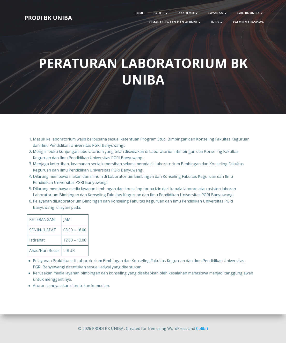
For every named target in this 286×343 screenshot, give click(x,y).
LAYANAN (218, 13)
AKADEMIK (188, 13)
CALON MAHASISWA (248, 22)
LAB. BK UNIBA (250, 13)
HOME (139, 13)
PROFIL (161, 13)
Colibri (202, 328)
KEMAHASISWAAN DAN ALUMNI (175, 22)
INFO (217, 22)
